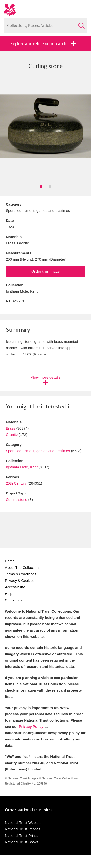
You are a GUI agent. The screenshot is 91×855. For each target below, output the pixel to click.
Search (81, 23)
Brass (10, 428)
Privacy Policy (31, 726)
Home (10, 561)
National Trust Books (21, 842)
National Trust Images (22, 829)
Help (8, 594)
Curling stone (16, 499)
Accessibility (15, 587)
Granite (12, 434)
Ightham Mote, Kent (22, 467)
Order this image (45, 271)
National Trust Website (23, 822)
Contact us (13, 600)
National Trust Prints (21, 835)
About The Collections (22, 567)
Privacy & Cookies (19, 580)
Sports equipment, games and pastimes (38, 451)
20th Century (16, 483)
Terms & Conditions (20, 574)
